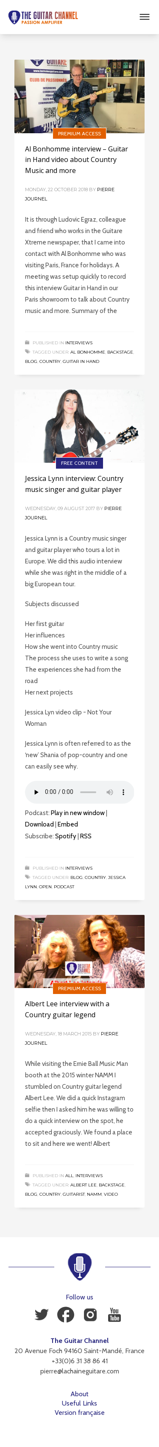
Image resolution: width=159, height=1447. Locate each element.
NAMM (94, 1194)
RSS (86, 836)
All (69, 1175)
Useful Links (79, 1403)
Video (111, 1194)
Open (45, 887)
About (79, 1394)
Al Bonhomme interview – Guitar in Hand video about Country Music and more (76, 159)
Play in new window (78, 813)
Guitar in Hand (81, 361)
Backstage (120, 352)
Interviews (78, 343)
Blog (31, 361)
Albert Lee (83, 1185)
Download (39, 824)
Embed (68, 824)
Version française (80, 1413)
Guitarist (74, 1194)
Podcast (64, 887)
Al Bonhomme (87, 352)
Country (50, 361)
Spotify (65, 836)
